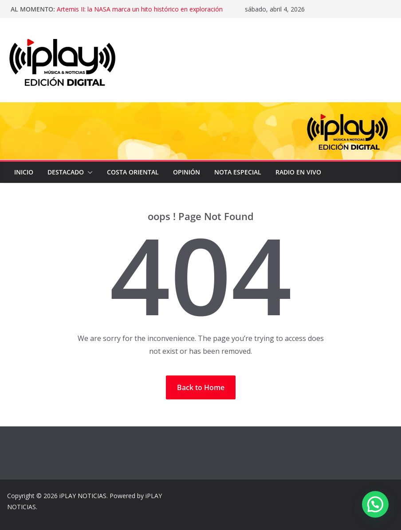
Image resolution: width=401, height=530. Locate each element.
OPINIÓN (186, 172)
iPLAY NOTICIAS (82, 495)
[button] (88, 172)
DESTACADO (65, 172)
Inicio (23, 172)
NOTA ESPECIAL (237, 172)
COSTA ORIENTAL (133, 172)
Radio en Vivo (298, 172)
